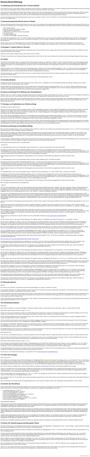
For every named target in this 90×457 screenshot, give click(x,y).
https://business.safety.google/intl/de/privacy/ (48, 351)
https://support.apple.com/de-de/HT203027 (56, 215)
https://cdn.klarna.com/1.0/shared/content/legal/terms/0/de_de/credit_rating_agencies (20, 238)
